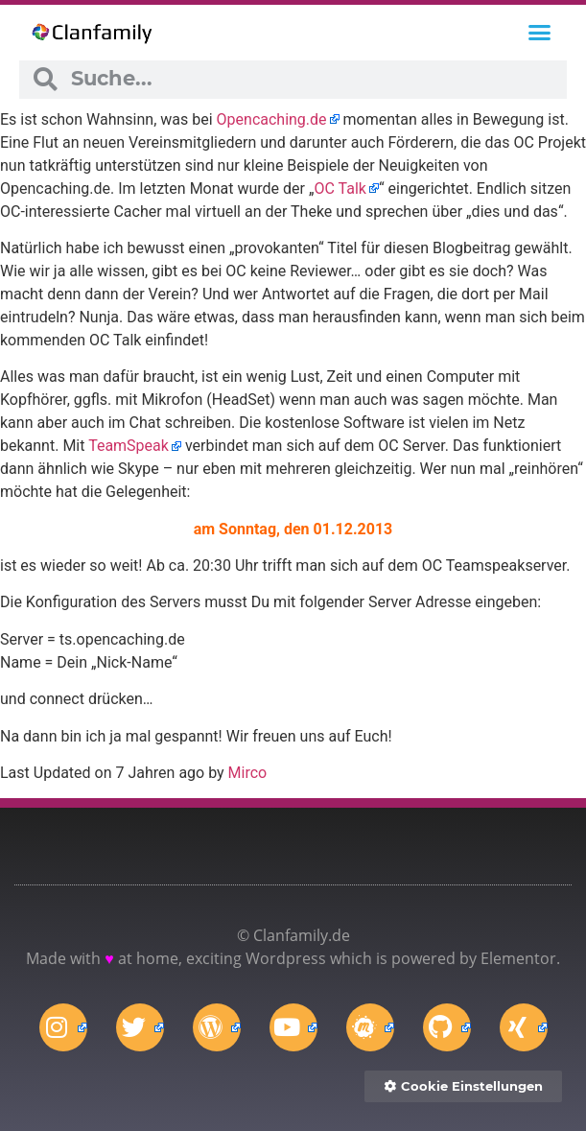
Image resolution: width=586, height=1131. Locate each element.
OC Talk (339, 188)
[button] (539, 32)
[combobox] (311, 79)
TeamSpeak (128, 445)
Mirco (248, 773)
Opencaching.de (272, 119)
